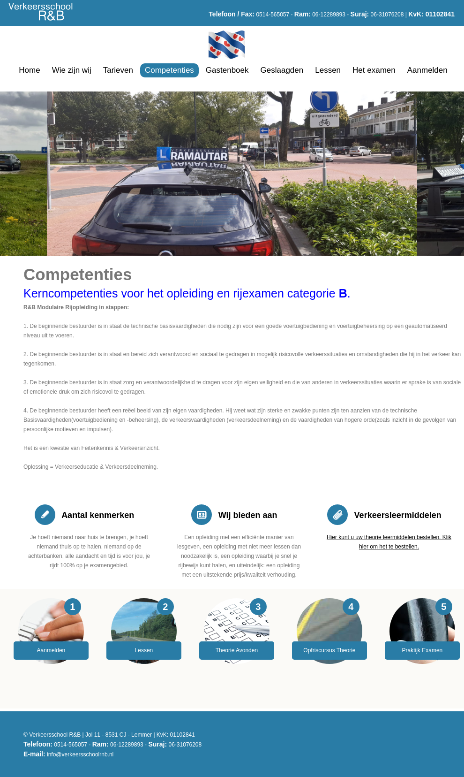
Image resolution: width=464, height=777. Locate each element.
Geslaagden (282, 70)
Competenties (169, 70)
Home (29, 70)
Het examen (374, 70)
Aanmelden (427, 70)
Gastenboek (227, 70)
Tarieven (118, 70)
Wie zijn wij (71, 70)
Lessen (328, 70)
